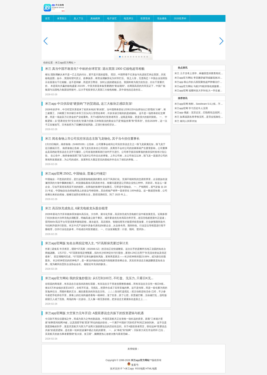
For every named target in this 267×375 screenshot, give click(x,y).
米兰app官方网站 (64, 62)
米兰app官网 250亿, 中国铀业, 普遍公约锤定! (75, 173)
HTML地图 (151, 368)
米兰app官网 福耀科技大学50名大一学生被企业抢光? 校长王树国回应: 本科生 (216, 90)
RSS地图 (140, 368)
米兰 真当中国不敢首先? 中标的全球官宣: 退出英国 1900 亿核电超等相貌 (95, 68)
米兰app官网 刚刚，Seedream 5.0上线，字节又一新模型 (205, 103)
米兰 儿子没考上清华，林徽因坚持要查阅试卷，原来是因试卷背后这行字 (213, 73)
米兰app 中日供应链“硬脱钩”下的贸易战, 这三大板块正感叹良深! (88, 103)
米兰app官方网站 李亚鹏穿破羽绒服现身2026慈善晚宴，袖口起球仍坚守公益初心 (218, 77)
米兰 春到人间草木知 (186, 121)
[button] (221, 41)
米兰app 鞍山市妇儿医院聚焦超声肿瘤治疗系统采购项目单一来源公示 (211, 82)
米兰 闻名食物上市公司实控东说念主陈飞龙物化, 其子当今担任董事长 (92, 138)
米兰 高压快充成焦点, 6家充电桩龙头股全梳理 (76, 208)
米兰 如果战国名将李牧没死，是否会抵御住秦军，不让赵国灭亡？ (209, 116)
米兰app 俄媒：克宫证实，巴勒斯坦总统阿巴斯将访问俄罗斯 (207, 112)
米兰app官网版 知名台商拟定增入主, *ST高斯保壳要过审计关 (86, 243)
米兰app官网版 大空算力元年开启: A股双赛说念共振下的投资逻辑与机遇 (94, 313)
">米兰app (128, 368)
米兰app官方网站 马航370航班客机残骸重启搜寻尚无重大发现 (207, 86)
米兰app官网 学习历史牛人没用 (191, 108)
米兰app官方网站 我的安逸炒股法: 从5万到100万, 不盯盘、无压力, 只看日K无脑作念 (102, 278)
